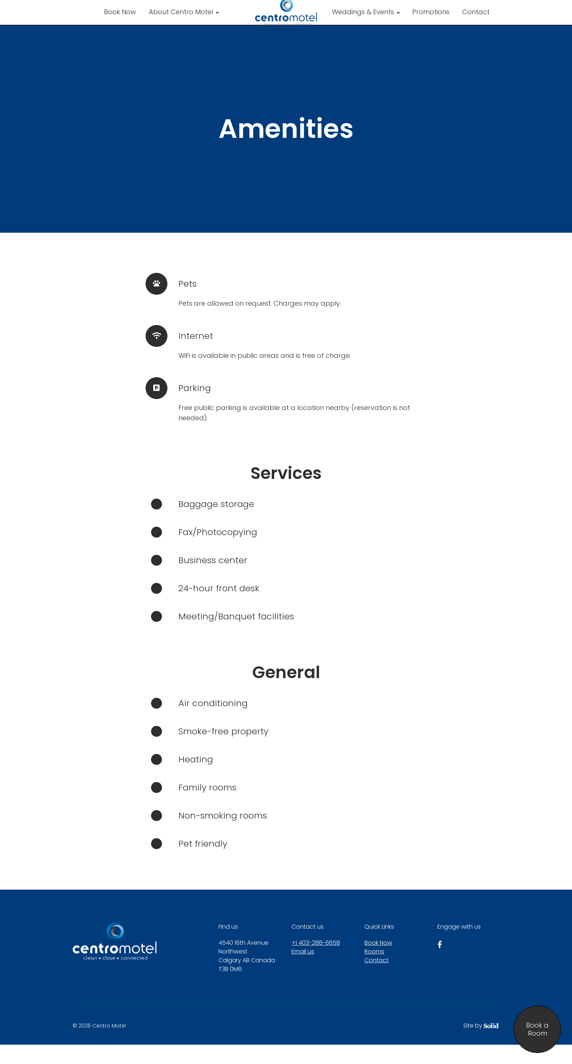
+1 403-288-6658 (315, 962)
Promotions (430, 21)
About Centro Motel (184, 21)
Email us (302, 971)
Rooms (374, 971)
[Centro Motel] (286, 22)
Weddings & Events (365, 21)
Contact (476, 21)
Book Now (120, 21)
